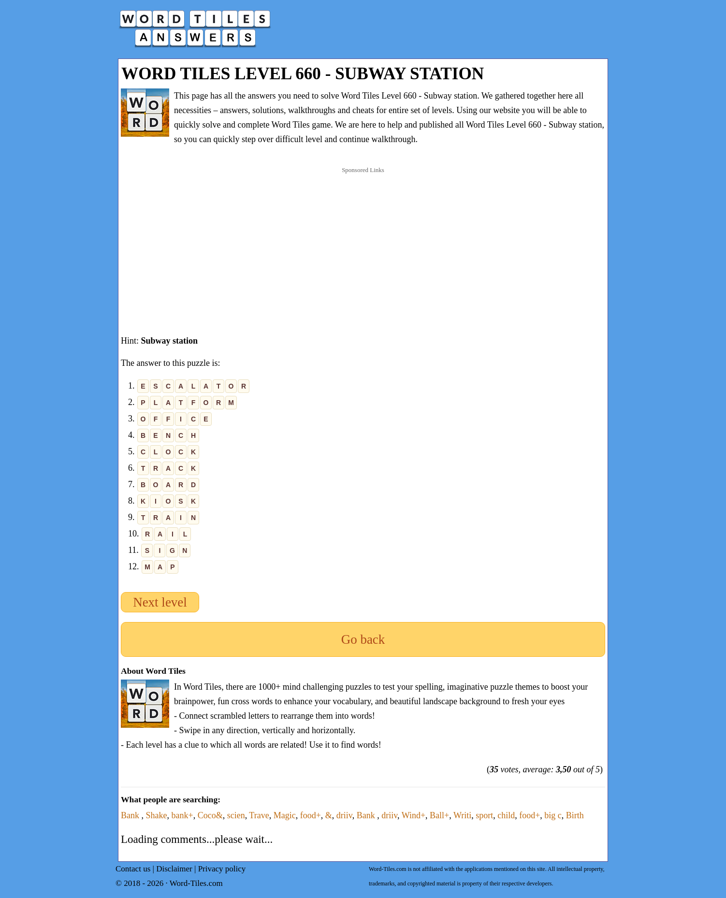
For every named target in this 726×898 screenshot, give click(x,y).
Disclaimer (174, 868)
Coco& (210, 815)
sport (484, 815)
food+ (310, 815)
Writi (462, 815)
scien (236, 815)
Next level (160, 602)
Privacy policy (222, 868)
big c (553, 815)
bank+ (182, 815)
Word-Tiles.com (196, 883)
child (506, 815)
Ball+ (439, 815)
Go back (363, 639)
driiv (344, 815)
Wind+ (413, 815)
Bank (131, 815)
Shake (156, 815)
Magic (285, 815)
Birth (575, 815)
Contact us (133, 868)
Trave (259, 815)
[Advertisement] (363, 241)
